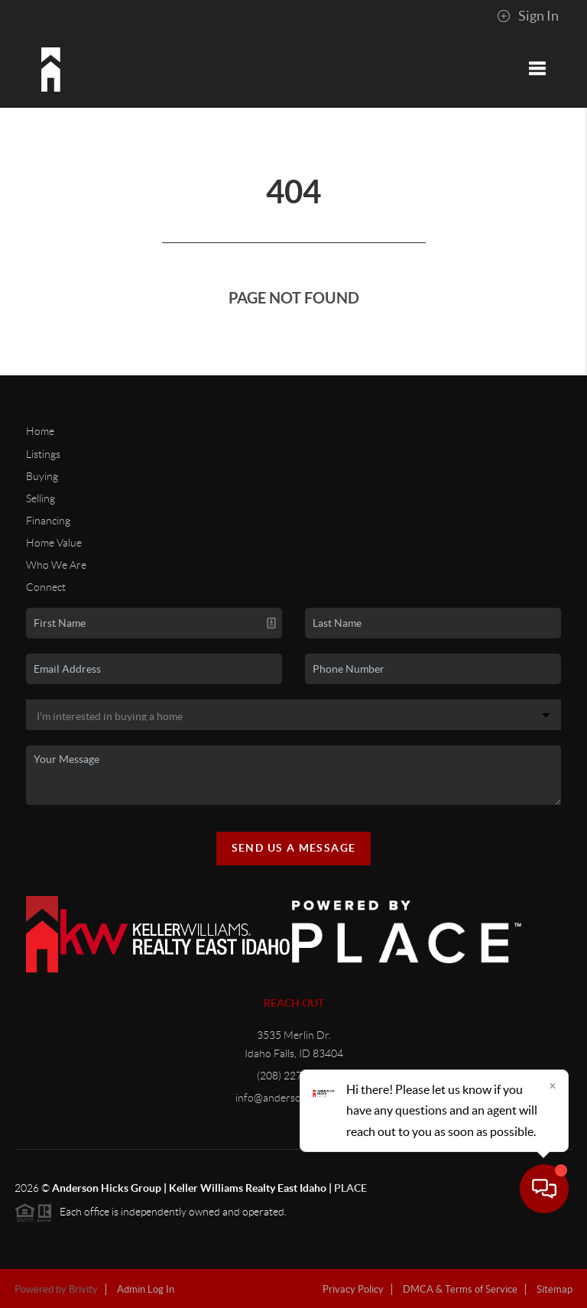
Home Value (54, 543)
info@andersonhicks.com (293, 1098)
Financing (48, 520)
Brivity (83, 1289)
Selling (40, 498)
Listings (43, 454)
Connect (46, 587)
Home (40, 431)
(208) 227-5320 (293, 1075)
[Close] (552, 1161)
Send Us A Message (294, 848)
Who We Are (56, 565)
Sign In (528, 16)
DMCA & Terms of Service (460, 1289)
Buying (42, 476)
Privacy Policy (353, 1289)
